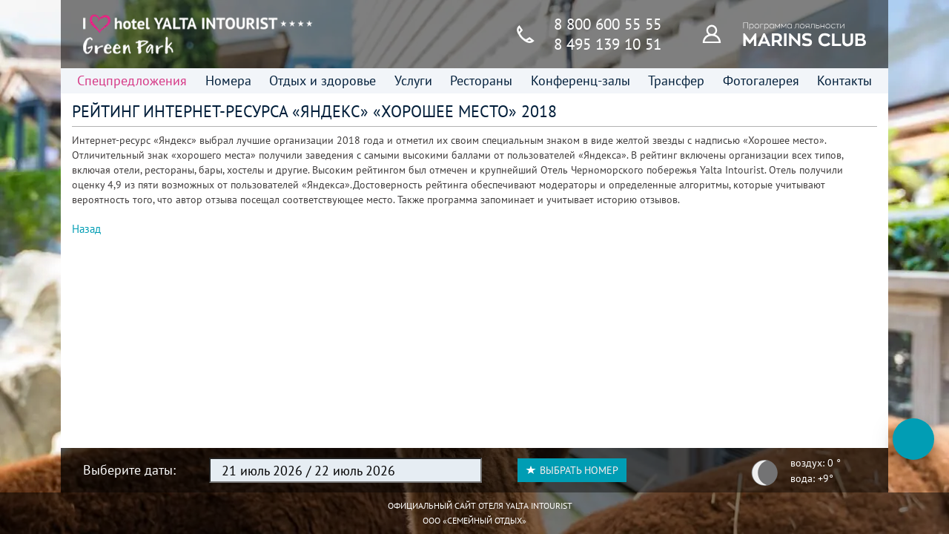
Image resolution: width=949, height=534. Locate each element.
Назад (86, 229)
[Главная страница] (198, 34)
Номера (228, 80)
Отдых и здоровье (322, 80)
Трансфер (676, 80)
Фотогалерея (761, 80)
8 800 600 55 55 (607, 24)
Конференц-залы (580, 80)
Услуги (413, 80)
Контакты (844, 80)
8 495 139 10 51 (607, 44)
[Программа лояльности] (720, 33)
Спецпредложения (132, 80)
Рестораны (481, 80)
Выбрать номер (572, 470)
